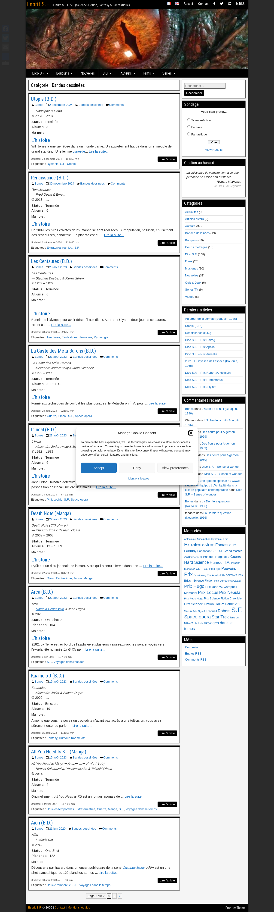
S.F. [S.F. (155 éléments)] (237, 610)
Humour (64, 738)
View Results (213, 149)
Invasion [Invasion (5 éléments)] (235, 562)
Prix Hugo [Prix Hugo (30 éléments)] (194, 586)
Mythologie (101, 337)
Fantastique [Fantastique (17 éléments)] (225, 545)
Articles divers (194, 219)
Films (147, 73)
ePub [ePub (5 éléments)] (225, 539)
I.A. (70, 247)
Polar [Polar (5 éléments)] (205, 568)
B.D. (105, 73)
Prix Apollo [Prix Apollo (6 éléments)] (213, 575)
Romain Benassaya (50, 609)
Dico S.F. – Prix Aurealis (201, 354)
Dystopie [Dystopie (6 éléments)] (216, 539)
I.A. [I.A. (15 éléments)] (227, 562)
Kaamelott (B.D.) (47, 676)
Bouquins (62, 73)
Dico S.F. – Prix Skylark (200, 387)
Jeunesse (85, 337)
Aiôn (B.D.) (42, 823)
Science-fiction (201, 120)
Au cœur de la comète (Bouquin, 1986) (211, 318)
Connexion (192, 647)
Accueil (189, 4)
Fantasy (52, 738)
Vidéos (189, 296)
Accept (99, 468)
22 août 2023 (58, 519)
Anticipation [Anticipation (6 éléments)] (203, 539)
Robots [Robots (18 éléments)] (224, 610)
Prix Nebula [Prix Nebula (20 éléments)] (230, 592)
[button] (191, 433)
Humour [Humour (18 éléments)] (217, 562)
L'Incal (62, 416)
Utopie (71, 164)
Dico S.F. (38, 73)
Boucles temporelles (60, 809)
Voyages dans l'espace (69, 662)
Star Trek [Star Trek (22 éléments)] (220, 616)
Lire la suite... (99, 151)
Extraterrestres (57, 247)
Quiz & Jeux (193, 282)
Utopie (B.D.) (43, 99)
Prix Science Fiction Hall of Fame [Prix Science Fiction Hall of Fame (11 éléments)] (209, 604)
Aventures (53, 337)
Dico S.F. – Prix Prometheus (204, 380)
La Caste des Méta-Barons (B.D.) (63, 351)
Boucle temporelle (59, 885)
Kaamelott (78, 738)
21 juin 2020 (57, 828)
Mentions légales (138, 478)
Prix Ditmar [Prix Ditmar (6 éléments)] (221, 580)
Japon (77, 578)
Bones (39, 105)
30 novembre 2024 (61, 183)
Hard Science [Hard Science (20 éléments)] (196, 562)
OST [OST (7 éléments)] (199, 568)
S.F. (62, 164)
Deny (137, 468)
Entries (193, 653)
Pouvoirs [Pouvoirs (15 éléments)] (228, 568)
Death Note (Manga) (51, 513)
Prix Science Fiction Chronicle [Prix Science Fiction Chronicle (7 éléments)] (223, 598)
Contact (203, 4)
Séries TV (191, 289)
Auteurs (126, 73)
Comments (116, 105)
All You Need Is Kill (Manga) (58, 752)
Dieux (51, 578)
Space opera (83, 416)
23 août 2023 (58, 267)
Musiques (191, 268)
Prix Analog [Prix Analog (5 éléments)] (200, 575)
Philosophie (54, 499)
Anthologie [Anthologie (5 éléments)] (190, 539)
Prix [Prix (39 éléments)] (188, 574)
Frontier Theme (235, 908)
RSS (240, 4)
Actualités (191, 212)
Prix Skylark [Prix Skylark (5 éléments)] (199, 611)
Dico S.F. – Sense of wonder (221, 466)
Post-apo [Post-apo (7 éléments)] (215, 568)
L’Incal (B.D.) (44, 429)
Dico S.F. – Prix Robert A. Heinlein (208, 372)
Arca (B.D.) (42, 592)
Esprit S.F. (38, 4)
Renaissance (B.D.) (49, 178)
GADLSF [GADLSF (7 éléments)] (217, 551)
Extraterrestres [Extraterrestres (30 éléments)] (199, 544)
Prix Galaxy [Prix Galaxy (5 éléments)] (234, 580)
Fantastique (69, 337)
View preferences (175, 468)
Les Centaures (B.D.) (51, 261)
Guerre (51, 416)
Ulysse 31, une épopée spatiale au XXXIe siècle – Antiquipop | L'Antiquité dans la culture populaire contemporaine (213, 485)
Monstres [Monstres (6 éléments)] (189, 568)
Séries (167, 73)
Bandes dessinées (91, 105)
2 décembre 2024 (61, 105)
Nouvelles (88, 73)
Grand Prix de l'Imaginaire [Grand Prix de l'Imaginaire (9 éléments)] (211, 556)
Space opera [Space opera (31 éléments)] (197, 616)
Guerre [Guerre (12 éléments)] (235, 556)
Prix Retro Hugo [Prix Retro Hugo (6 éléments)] (193, 598)
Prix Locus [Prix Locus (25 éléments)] (208, 592)
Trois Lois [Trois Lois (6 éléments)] (197, 623)
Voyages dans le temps (141, 809)
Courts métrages (196, 247)
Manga (88, 578)
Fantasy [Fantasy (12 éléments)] (190, 551)
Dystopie (53, 164)
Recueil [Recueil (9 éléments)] (212, 611)
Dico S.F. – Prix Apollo (200, 347)
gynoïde (79, 151)
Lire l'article (167, 159)
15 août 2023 (58, 681)
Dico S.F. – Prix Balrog (200, 340)
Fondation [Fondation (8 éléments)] (203, 551)
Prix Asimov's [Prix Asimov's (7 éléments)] (228, 575)
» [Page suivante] (120, 896)
